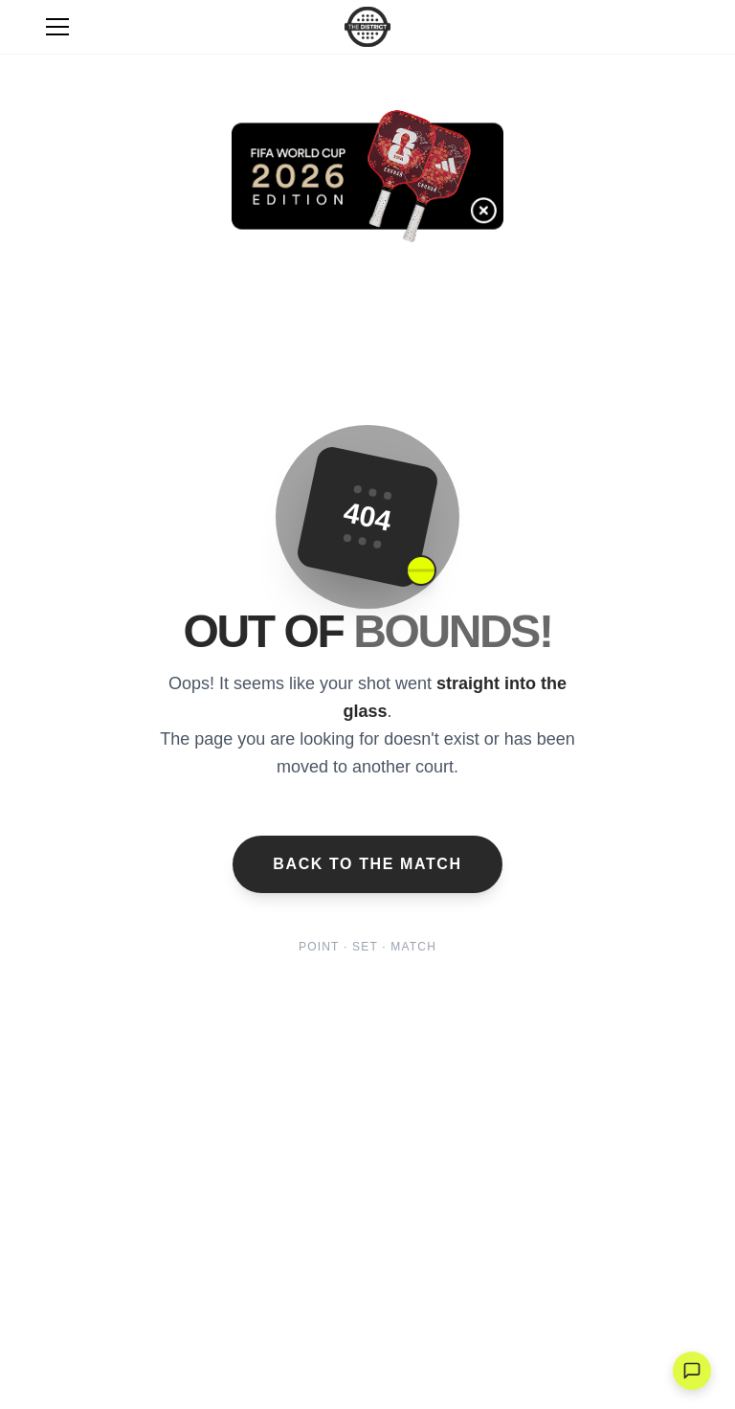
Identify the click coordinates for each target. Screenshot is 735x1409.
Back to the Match (367, 864)
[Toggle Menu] (57, 26)
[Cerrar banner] (500, 228)
